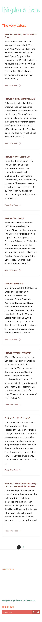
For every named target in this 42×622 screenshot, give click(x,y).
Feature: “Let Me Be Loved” (17, 418)
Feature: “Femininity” (14, 218)
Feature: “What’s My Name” (18, 353)
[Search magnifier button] (38, 612)
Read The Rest (11, 85)
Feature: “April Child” (14, 284)
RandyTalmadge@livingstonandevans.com (18, 600)
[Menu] (37, 7)
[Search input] (17, 612)
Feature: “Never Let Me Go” (17, 157)
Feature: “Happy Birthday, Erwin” (20, 99)
